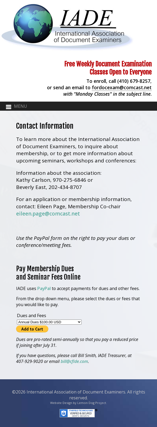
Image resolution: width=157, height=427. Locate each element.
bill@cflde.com (74, 361)
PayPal (44, 288)
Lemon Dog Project (91, 403)
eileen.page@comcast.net (48, 213)
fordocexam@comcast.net (122, 87)
